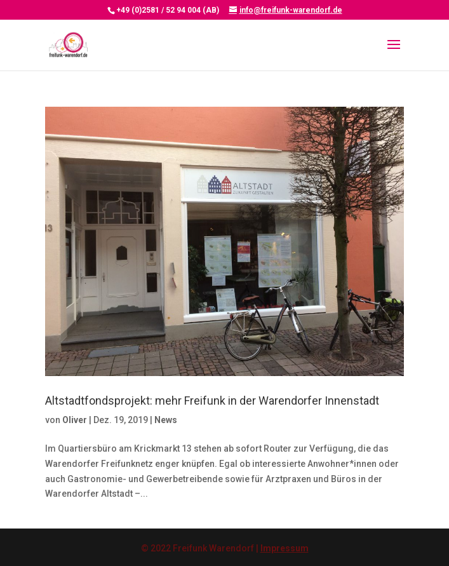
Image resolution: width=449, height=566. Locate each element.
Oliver (74, 420)
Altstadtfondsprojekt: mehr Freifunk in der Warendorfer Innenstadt (212, 400)
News (165, 420)
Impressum (284, 548)
